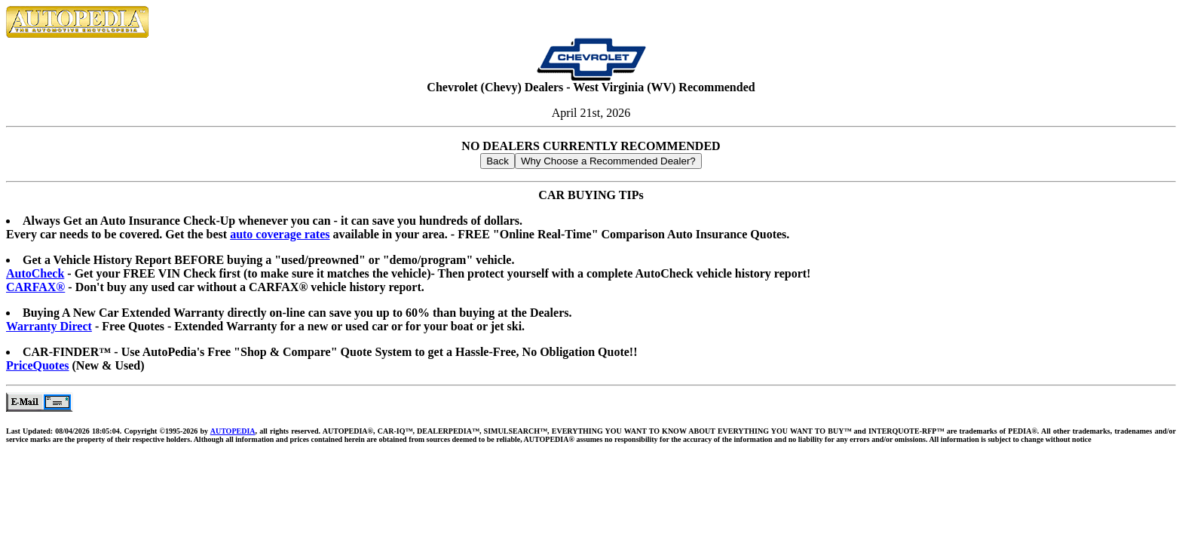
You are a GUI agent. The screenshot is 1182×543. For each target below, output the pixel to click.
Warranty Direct (49, 326)
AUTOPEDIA (233, 431)
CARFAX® (35, 287)
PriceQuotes (37, 365)
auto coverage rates (279, 234)
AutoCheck (35, 273)
